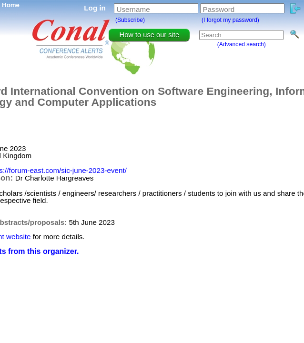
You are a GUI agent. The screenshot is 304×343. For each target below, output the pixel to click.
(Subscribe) (130, 20)
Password (219, 9)
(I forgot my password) (230, 20)
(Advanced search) (241, 44)
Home (11, 5)
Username (133, 9)
